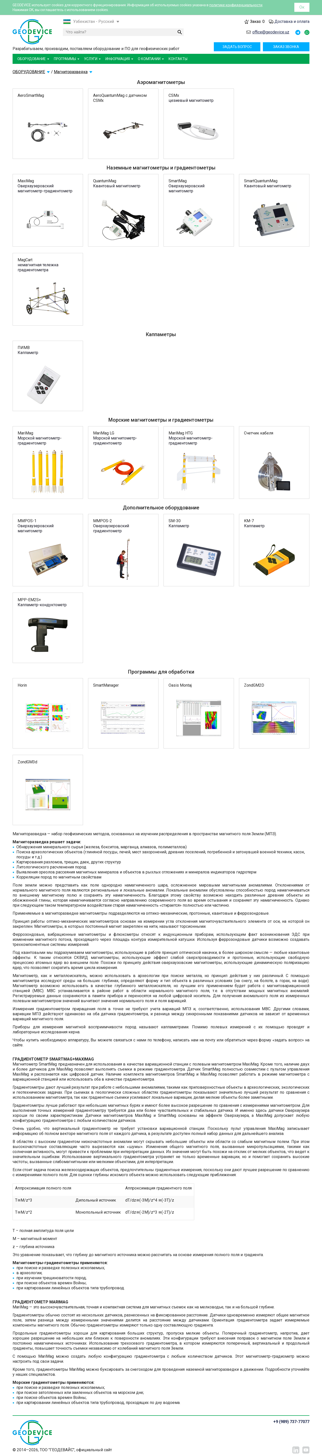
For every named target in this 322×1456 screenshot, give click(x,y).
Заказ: (257, 21)
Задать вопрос (237, 47)
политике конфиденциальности (235, 5)
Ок (301, 7)
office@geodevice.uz (270, 32)
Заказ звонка (286, 47)
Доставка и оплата (291, 21)
